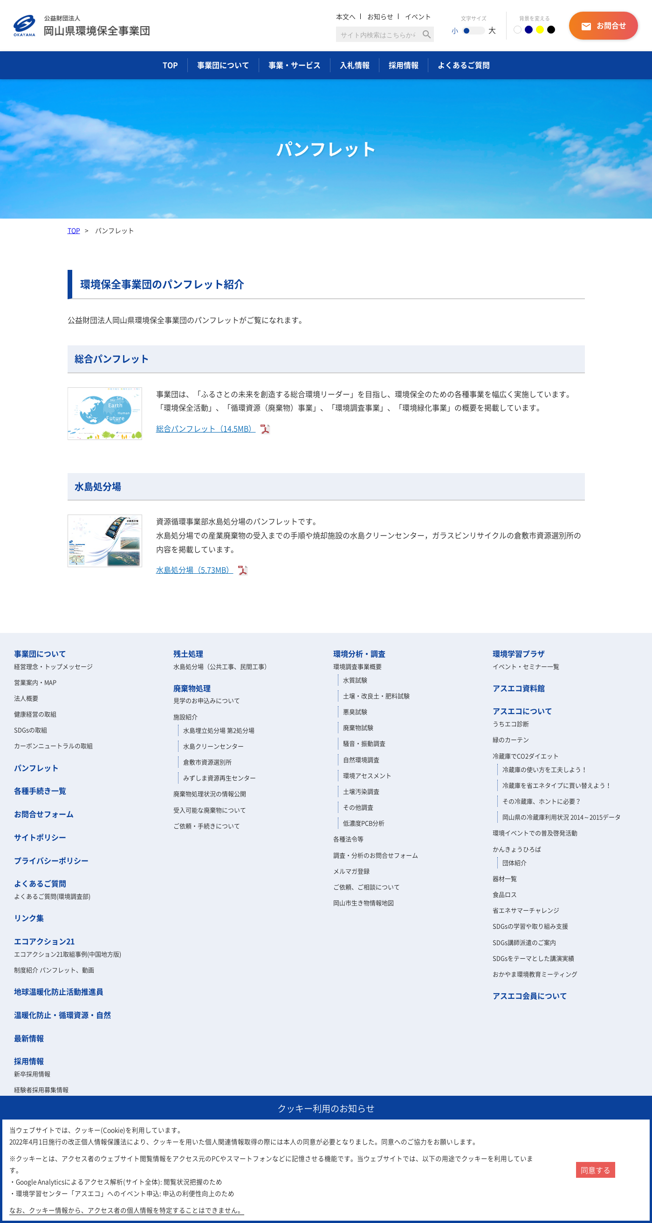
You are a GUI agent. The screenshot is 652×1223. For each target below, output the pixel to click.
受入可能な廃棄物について (209, 809)
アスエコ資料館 (519, 688)
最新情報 (29, 1038)
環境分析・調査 (359, 653)
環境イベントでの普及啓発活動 (535, 832)
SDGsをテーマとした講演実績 (533, 958)
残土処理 (188, 653)
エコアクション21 (44, 941)
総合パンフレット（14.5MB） (206, 428)
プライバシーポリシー (51, 860)
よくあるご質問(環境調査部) (52, 896)
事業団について (223, 64)
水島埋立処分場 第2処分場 (218, 730)
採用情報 (404, 64)
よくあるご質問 (464, 64)
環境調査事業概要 (357, 666)
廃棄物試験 (358, 727)
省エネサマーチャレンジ (526, 910)
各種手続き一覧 (40, 790)
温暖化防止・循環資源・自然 (62, 1014)
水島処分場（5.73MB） (194, 569)
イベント (418, 16)
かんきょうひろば (517, 849)
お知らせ (380, 16)
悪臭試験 (355, 711)
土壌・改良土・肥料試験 (376, 695)
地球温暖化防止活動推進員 (58, 991)
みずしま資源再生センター (219, 777)
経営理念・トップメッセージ (53, 666)
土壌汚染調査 (361, 791)
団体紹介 (514, 862)
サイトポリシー (40, 837)
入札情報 (355, 64)
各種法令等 (348, 838)
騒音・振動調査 (364, 743)
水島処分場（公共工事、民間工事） (221, 666)
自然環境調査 (361, 759)
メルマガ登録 (351, 870)
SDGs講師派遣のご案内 (524, 942)
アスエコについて (522, 710)
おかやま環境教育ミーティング (535, 973)
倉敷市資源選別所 (207, 761)
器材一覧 (505, 878)
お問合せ (603, 26)
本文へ (346, 16)
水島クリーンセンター (213, 746)
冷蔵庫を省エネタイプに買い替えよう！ (556, 785)
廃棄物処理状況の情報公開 (209, 793)
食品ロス (505, 894)
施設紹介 (185, 716)
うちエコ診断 (511, 723)
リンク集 (29, 917)
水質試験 (355, 679)
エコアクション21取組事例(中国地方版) (67, 953)
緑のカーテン (511, 739)
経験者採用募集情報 (41, 1089)
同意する (596, 1169)
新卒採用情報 (32, 1073)
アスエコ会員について (530, 995)
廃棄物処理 (192, 688)
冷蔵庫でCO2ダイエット (526, 755)
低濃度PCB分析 (363, 822)
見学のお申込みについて (206, 700)
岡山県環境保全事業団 (82, 25)
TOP (170, 64)
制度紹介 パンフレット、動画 (54, 969)
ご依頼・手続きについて (206, 825)
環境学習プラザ (519, 653)
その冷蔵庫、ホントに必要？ (541, 801)
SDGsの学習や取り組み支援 (530, 925)
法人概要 (26, 698)
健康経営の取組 (35, 713)
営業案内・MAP (35, 682)
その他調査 (358, 807)
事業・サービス (294, 64)
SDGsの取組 (30, 729)
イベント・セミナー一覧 (526, 666)
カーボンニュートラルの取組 (53, 745)
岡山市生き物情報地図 (363, 902)
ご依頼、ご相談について (366, 886)
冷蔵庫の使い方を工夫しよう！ (544, 769)
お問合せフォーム (44, 813)
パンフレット (36, 767)
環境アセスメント (367, 775)
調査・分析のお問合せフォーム (375, 855)
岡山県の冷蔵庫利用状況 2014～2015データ (561, 816)
